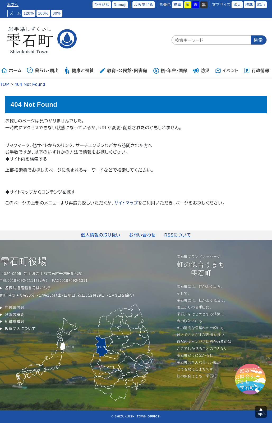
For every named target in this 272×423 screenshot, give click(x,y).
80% (57, 13)
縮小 (261, 5)
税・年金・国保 (170, 70)
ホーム (11, 70)
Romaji (120, 5)
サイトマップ (126, 203)
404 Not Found (30, 84)
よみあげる (143, 5)
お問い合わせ (142, 235)
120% (29, 13)
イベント (226, 70)
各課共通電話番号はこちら (28, 288)
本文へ (13, 5)
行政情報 (256, 70)
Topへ (261, 414)
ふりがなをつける (75, 5)
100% (43, 13)
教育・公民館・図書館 (123, 70)
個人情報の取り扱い (100, 235)
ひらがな (101, 5)
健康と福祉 (79, 70)
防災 (201, 70)
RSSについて (177, 235)
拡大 (237, 5)
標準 (178, 5)
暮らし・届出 (43, 70)
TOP (4, 84)
